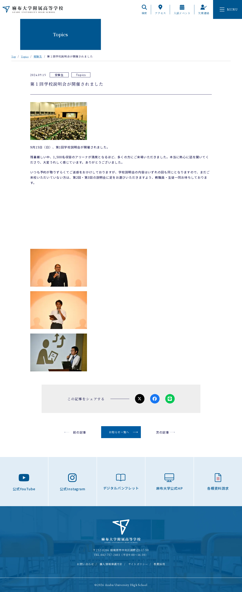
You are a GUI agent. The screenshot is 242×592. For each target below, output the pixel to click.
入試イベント (182, 9)
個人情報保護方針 (111, 564)
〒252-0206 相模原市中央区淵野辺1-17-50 (121, 550)
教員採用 (159, 564)
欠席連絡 (203, 9)
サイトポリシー (138, 564)
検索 (144, 9)
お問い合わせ (85, 564)
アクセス (160, 9)
